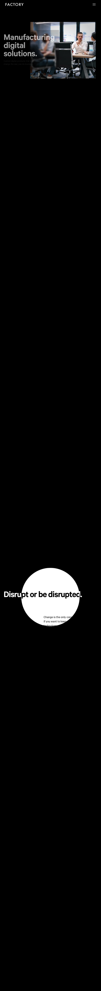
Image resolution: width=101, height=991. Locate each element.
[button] (94, 4)
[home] (14, 4)
